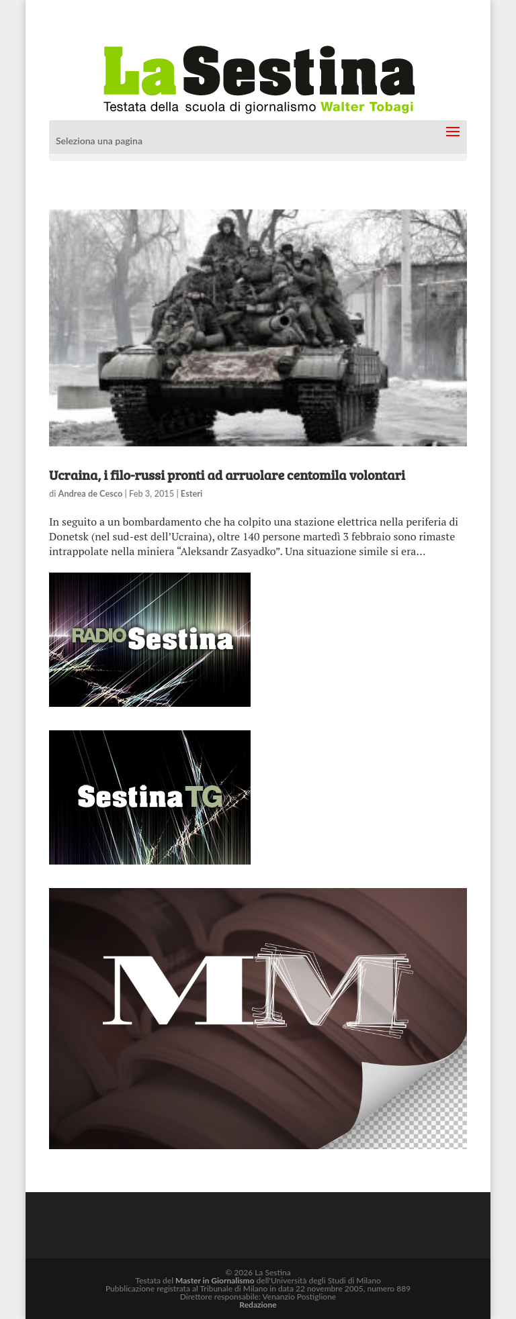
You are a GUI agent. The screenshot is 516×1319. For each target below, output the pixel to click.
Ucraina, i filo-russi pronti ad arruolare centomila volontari (227, 474)
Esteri (191, 493)
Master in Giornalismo (214, 1280)
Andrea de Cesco (90, 493)
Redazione (257, 1305)
